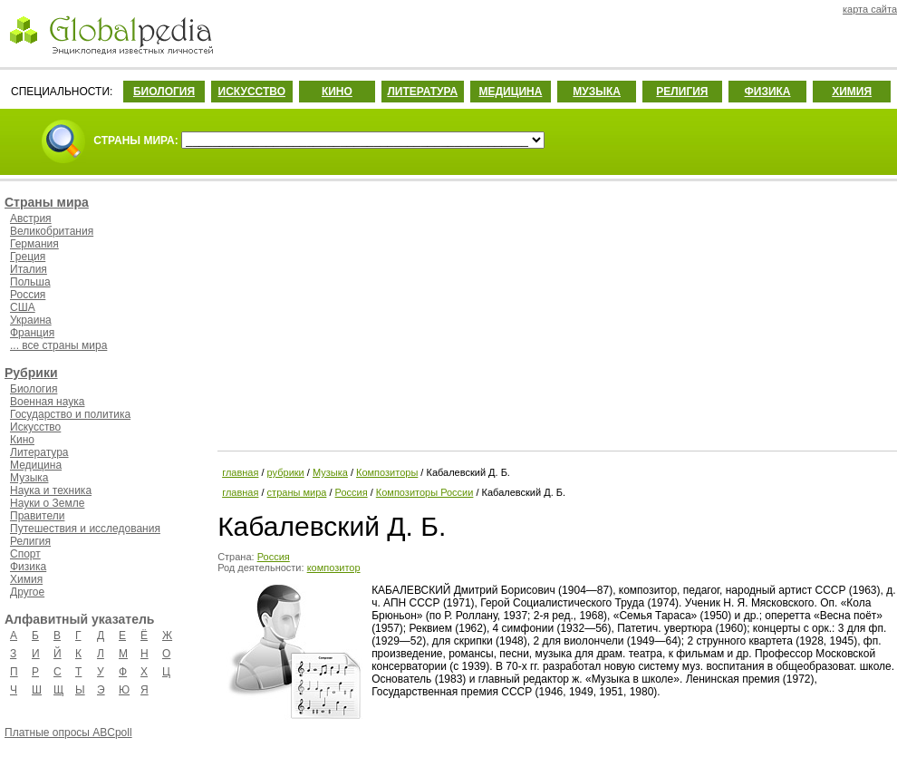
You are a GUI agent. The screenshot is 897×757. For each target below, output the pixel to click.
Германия (34, 244)
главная (240, 472)
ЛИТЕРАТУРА (422, 91)
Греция (27, 256)
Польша (30, 282)
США (22, 307)
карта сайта (870, 9)
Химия (26, 579)
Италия (28, 269)
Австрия (31, 218)
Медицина (36, 465)
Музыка (29, 477)
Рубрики (31, 372)
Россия (27, 294)
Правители (37, 516)
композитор (334, 567)
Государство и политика (70, 414)
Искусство (35, 427)
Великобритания (51, 231)
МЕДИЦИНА (510, 91)
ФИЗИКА (768, 91)
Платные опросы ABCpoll (68, 732)
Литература (39, 452)
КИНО (337, 91)
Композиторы (387, 472)
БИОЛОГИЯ (164, 91)
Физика (28, 566)
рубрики (285, 472)
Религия (30, 541)
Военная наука (47, 401)
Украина (31, 320)
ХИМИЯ (852, 91)
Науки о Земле (47, 503)
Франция (32, 332)
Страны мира (47, 202)
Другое (27, 592)
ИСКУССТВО (251, 91)
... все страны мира (58, 345)
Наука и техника (51, 490)
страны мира (297, 492)
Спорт (25, 554)
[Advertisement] (555, 313)
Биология (33, 389)
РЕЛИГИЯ (682, 91)
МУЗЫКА (597, 91)
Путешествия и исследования (85, 528)
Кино (22, 439)
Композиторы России (425, 492)
